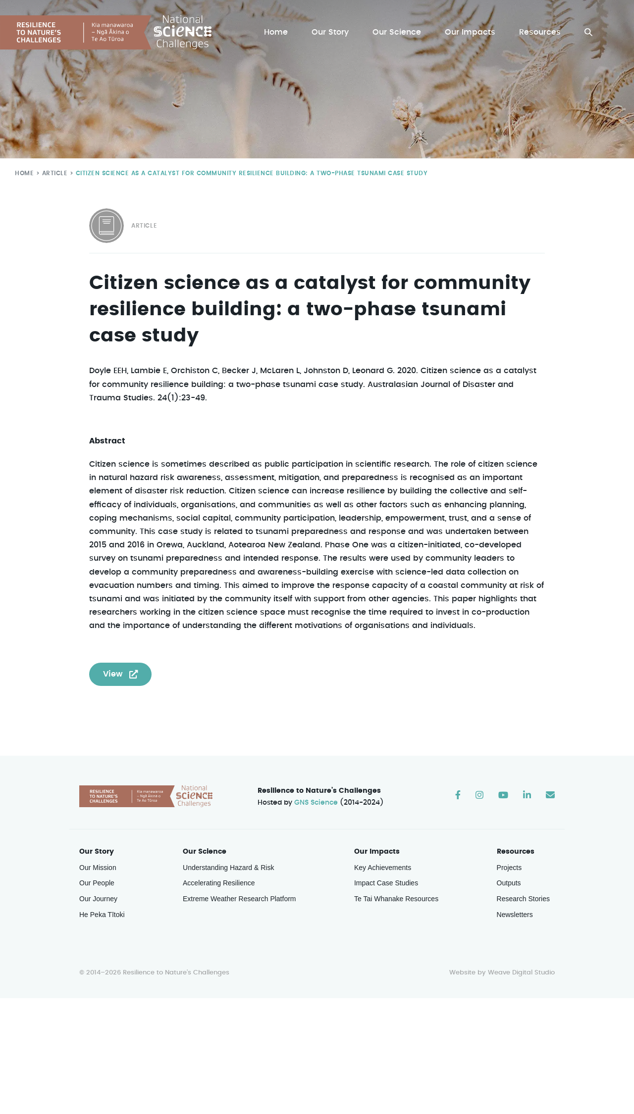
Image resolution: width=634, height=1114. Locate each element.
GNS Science (316, 804)
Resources (540, 32)
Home (278, 32)
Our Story (332, 32)
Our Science (398, 32)
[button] (588, 32)
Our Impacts (471, 32)
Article (52, 173)
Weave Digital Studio (521, 973)
